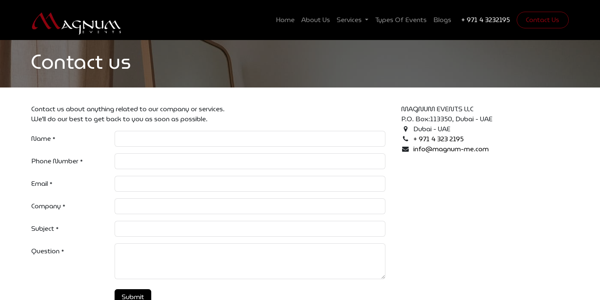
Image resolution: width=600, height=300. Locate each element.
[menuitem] (285, 20)
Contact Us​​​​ (542, 20)
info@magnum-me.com (451, 149)
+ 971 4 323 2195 (438, 139)
